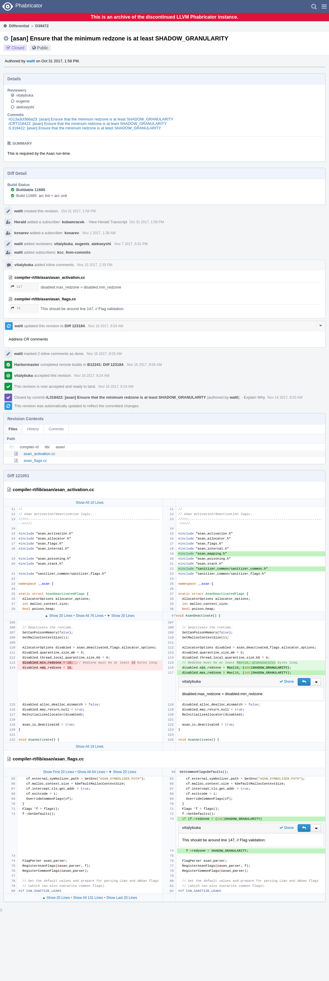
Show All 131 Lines (88, 898)
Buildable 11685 (30, 190)
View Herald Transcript (108, 222)
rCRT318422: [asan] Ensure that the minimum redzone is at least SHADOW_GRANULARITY (88, 123)
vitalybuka (24, 95)
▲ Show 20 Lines (59, 616)
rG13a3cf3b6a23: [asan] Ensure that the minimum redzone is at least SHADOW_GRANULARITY (91, 119)
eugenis (23, 101)
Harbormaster (26, 364)
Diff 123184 (75, 326)
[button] (324, 6)
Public (42, 47)
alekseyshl (25, 107)
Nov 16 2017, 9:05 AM (284, 397)
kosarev (21, 233)
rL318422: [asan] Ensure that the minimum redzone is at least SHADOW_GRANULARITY (85, 128)
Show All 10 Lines (90, 503)
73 (15, 308)
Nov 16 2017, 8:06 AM (144, 365)
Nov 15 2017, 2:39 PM (94, 265)
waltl (31, 61)
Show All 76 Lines (90, 616)
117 (16, 286)
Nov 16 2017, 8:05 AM (104, 354)
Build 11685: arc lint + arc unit (41, 195)
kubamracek (73, 222)
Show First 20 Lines (58, 772)
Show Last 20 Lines (121, 898)
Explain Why (254, 397)
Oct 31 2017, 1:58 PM (78, 211)
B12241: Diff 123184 (105, 364)
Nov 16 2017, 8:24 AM (91, 376)
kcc (60, 252)
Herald (20, 222)
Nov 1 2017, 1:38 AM (98, 233)
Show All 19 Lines (90, 746)
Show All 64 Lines (91, 772)
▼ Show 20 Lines (121, 616)
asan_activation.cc (39, 454)
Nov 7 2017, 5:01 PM (131, 244)
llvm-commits (78, 252)
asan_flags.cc (35, 460)
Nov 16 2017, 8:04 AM (105, 326)
